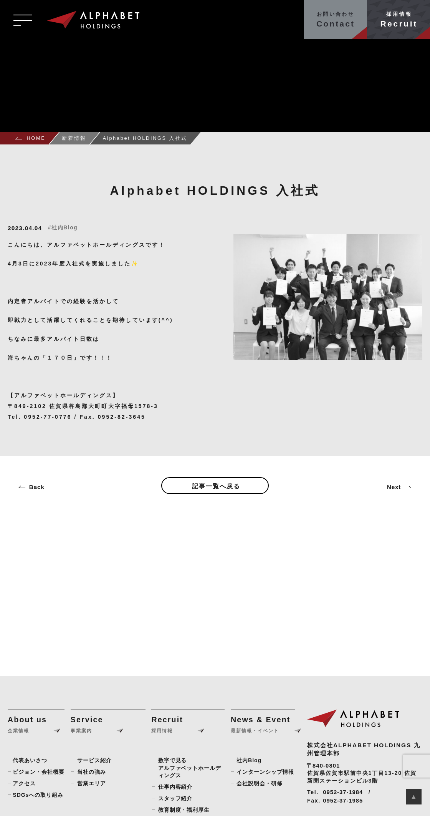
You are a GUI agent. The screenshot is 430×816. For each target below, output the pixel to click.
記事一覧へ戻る (216, 486)
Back (37, 487)
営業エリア (91, 783)
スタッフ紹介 (175, 798)
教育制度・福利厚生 (184, 810)
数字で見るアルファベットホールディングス (190, 767)
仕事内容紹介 (175, 787)
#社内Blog (63, 228)
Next (394, 487)
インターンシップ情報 (265, 772)
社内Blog (249, 760)
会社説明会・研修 (260, 783)
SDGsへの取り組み (38, 795)
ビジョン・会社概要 (38, 772)
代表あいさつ (30, 760)
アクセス (24, 783)
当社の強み (91, 772)
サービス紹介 (94, 760)
